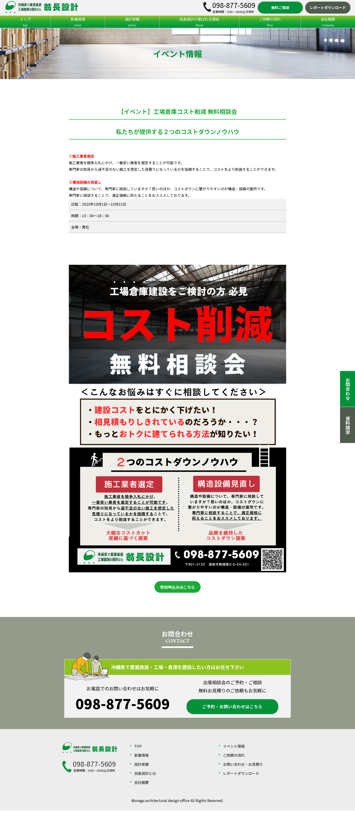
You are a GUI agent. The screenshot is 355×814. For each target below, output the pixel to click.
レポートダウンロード (328, 7)
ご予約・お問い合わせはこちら (232, 709)
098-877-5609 (233, 5)
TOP (138, 749)
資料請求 (347, 425)
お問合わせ (347, 389)
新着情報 (78, 22)
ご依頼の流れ (270, 22)
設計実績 (132, 22)
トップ (25, 22)
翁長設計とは (145, 776)
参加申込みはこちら (177, 589)
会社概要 (141, 785)
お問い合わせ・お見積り (243, 767)
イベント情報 (234, 749)
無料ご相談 (280, 7)
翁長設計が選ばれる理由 (199, 22)
